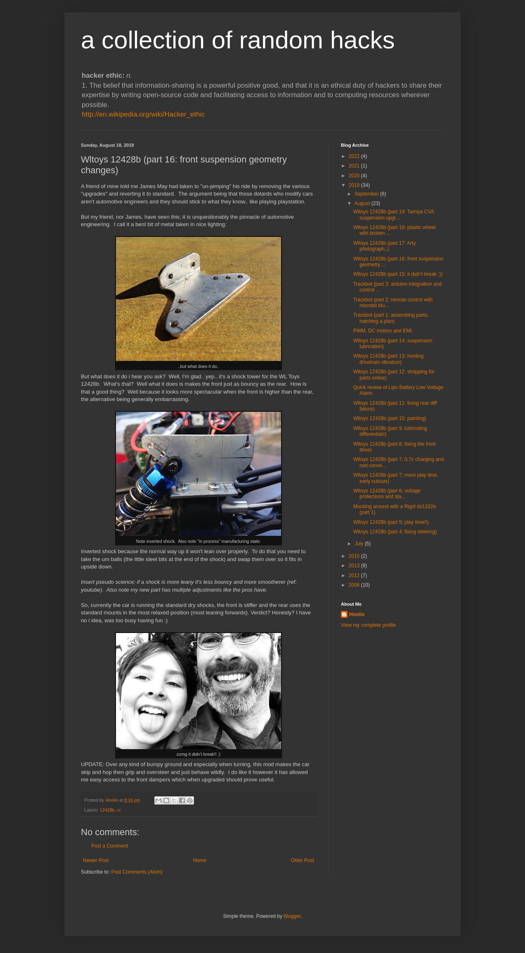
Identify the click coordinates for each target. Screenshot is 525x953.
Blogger (292, 916)
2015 (355, 556)
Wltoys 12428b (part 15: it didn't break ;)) (397, 274)
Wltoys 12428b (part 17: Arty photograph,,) (384, 246)
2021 (355, 166)
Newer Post (96, 860)
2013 (355, 565)
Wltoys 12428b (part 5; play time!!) (391, 522)
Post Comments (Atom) (137, 872)
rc (119, 809)
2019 (355, 185)
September (367, 194)
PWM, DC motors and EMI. (383, 331)
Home (199, 860)
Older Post (302, 860)
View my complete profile (368, 625)
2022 (355, 156)
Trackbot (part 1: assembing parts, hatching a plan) (390, 318)
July (360, 544)
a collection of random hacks (238, 40)
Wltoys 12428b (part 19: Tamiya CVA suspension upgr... (393, 214)
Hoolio (112, 800)
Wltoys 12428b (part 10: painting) (389, 418)
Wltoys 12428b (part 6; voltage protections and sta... (387, 493)
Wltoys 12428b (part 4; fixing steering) (395, 532)
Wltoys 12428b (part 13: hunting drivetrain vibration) (388, 359)
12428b (107, 809)
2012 (355, 575)
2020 (355, 176)
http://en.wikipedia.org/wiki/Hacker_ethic (143, 114)
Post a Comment (109, 846)
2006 (355, 585)
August (363, 203)
